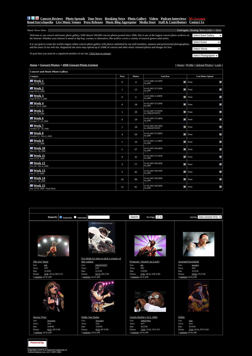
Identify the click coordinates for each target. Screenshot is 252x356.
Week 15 (39, 185)
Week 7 (39, 125)
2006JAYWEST (101, 265)
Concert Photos (50, 65)
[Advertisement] (77, 8)
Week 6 (39, 118)
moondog (195, 265)
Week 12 (39, 163)
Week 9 (39, 140)
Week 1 (39, 81)
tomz (191, 321)
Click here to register (100, 53)
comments (38, 277)
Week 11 (39, 155)
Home (33, 65)
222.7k (97, 274)
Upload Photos (204, 65)
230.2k (194, 274)
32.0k (46, 274)
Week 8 (39, 133)
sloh (45, 265)
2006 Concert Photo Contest (80, 65)
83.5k (98, 330)
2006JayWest (146, 321)
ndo (142, 265)
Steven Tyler (39, 317)
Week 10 (39, 148)
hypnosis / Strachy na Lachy (144, 261)
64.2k (49, 330)
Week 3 (39, 95)
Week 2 (39, 88)
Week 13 (39, 170)
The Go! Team (40, 261)
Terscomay (51, 321)
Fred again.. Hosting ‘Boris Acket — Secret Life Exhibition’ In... (213, 30)
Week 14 (39, 178)
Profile (190, 65)
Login (218, 65)
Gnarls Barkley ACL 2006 (143, 317)
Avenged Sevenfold (188, 261)
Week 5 (39, 110)
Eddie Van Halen (90, 317)
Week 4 (39, 103)
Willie (181, 317)
